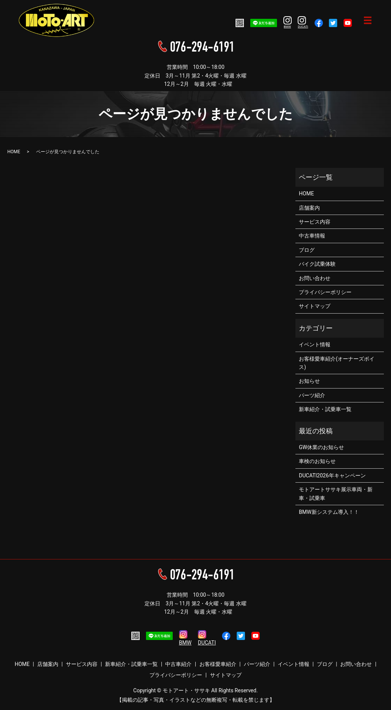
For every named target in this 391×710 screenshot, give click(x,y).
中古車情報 (312, 236)
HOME (14, 151)
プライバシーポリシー (325, 292)
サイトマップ (314, 306)
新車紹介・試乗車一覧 (325, 409)
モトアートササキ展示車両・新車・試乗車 (336, 493)
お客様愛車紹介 (217, 664)
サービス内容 (314, 222)
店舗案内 (309, 208)
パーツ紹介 (312, 395)
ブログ (307, 250)
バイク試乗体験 (317, 264)
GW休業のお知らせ (321, 447)
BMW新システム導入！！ (329, 512)
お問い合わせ (314, 278)
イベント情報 (314, 344)
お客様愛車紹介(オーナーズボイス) (336, 363)
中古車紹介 (178, 664)
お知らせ (309, 381)
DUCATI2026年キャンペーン (332, 475)
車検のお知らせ (317, 461)
